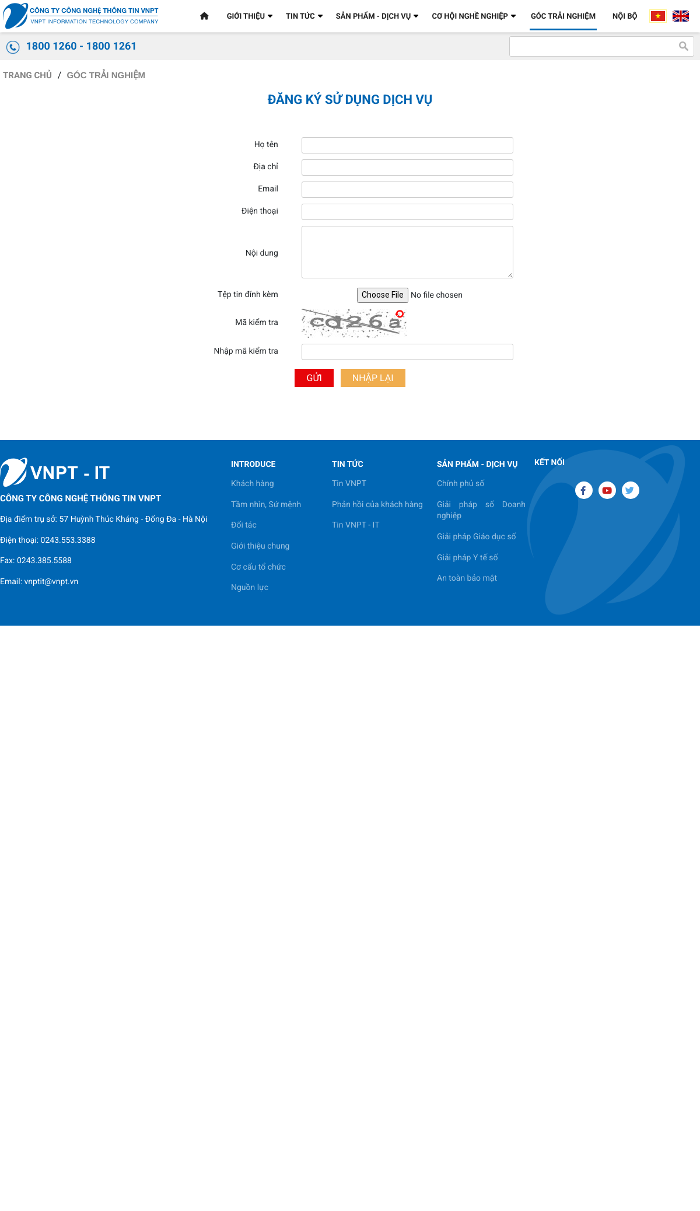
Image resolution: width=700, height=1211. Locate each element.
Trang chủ (27, 75)
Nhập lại (373, 377)
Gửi (313, 377)
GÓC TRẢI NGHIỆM (105, 76)
